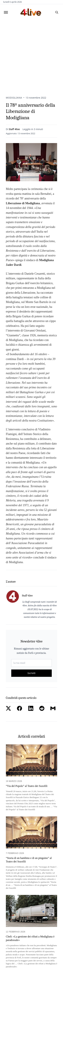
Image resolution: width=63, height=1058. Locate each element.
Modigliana (14, 97)
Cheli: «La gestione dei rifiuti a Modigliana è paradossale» (30, 938)
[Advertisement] (31, 53)
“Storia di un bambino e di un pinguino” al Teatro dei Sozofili (29, 860)
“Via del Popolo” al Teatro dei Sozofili (26, 786)
